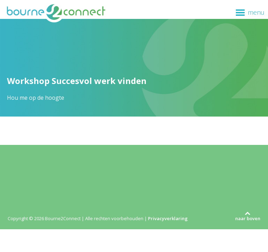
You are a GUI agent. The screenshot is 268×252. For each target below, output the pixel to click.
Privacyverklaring (168, 218)
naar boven (247, 218)
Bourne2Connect (55, 12)
